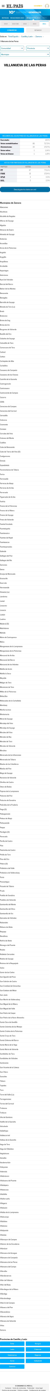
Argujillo (3, 257)
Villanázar (3, 1249)
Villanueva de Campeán (9, 1258)
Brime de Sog (5, 320)
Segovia (38, 1355)
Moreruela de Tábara (8, 760)
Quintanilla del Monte (8, 904)
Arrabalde (3, 266)
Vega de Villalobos (7, 1149)
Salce (2, 968)
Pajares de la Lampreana (9, 791)
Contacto (8, 1388)
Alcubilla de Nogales (7, 216)
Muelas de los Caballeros (9, 764)
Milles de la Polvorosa (8, 692)
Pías (1, 846)
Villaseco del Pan (6, 1307)
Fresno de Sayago (6, 515)
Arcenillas (3, 243)
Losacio (3, 610)
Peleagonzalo (5, 814)
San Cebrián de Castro (8, 981)
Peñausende (4, 823)
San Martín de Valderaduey (10, 1000)
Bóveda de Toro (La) (7, 307)
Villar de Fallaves (6, 1280)
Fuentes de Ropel (6, 538)
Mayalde (3, 678)
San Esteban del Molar (8, 991)
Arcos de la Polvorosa (8, 248)
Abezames (4, 207)
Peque (2, 828)
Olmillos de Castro (7, 782)
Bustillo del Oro (5, 334)
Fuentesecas (4, 542)
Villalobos (3, 1221)
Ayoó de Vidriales (6, 280)
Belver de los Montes (7, 289)
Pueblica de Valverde (8, 900)
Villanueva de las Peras (8, 1262)
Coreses (3, 429)
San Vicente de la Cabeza (9, 1067)
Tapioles (3, 1086)
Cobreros (3, 420)
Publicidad (30, 1388)
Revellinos (4, 936)
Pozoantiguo (4, 882)
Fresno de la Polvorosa (8, 506)
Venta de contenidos (19, 1388)
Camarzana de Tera (7, 348)
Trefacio (3, 1113)
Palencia (37, 1349)
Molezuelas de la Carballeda (10, 701)
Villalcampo (4, 1217)
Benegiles (3, 298)
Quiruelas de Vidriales (8, 918)
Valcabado (4, 1126)
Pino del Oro (4, 859)
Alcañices (3, 212)
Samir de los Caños (7, 972)
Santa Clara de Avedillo (8, 1022)
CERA (2, 402)
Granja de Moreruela (7, 574)
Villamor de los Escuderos (9, 1244)
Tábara (2, 1081)
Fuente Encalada (6, 524)
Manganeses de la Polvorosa (10, 651)
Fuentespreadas (6, 547)
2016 (25, 24)
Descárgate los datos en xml (25, 189)
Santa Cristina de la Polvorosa (11, 1031)
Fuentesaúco (5, 533)
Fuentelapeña (5, 529)
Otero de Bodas (6, 787)
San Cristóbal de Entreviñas (10, 986)
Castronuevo (4, 388)
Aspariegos (4, 271)
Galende (3, 551)
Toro (1, 1090)
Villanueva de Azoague (8, 1253)
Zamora (3, 1330)
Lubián (2, 615)
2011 (44, 24)
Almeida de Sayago (7, 234)
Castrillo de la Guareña (8, 379)
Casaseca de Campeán (8, 370)
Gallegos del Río (6, 560)
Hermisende (4, 588)
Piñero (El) (4, 864)
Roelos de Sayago (6, 959)
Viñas (2, 1326)
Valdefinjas (4, 1131)
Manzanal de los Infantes (9, 665)
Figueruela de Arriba (7, 497)
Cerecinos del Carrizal (8, 411)
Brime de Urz (5, 325)
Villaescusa (4, 1190)
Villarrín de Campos (7, 1303)
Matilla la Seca (5, 674)
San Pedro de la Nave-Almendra (12, 1018)
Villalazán (3, 1208)
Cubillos (3, 443)
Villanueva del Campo (8, 1267)
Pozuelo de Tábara (7, 886)
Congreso (12, 30)
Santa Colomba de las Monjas (11, 1027)
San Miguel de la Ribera (9, 1004)
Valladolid (38, 1361)
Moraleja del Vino (6, 723)
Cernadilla (4, 416)
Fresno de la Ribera (7, 511)
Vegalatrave (4, 1154)
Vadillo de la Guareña (8, 1122)
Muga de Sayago (6, 773)
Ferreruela (4, 492)
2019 (6, 24)
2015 (34, 24)
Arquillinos (4, 262)
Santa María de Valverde (9, 1049)
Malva (2, 642)
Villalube (3, 1235)
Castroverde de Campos (9, 393)
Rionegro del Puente (7, 945)
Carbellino (4, 366)
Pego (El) (3, 809)
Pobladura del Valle (7, 868)
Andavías (3, 239)
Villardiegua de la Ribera (9, 1289)
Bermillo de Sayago (7, 302)
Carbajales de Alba (7, 361)
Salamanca (12, 1355)
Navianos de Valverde (8, 778)
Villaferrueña (5, 1199)
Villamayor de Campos (8, 1240)
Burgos (38, 1344)
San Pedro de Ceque (7, 1013)
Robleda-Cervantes (7, 954)
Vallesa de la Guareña (8, 1140)
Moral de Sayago (6, 719)
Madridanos (4, 628)
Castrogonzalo (5, 384)
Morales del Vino (6, 732)
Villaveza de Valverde (8, 1321)
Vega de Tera (5, 1144)
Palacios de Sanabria (8, 800)
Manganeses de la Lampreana (11, 646)
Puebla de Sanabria (7, 895)
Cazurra (3, 397)
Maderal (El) (4, 624)
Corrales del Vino (6, 434)
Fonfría (2, 502)
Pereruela (3, 837)
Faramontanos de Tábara (9, 470)
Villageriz (3, 1203)
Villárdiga (3, 1294)
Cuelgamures (5, 456)
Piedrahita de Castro (7, 850)
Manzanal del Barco (7, 660)
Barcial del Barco (6, 284)
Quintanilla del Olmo (7, 909)
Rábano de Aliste (6, 927)
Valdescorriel (5, 1135)
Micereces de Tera (7, 687)
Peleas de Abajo (6, 818)
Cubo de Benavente (7, 447)
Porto (2, 877)
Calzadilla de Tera (6, 343)
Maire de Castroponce (8, 637)
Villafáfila (3, 1194)
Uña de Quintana (6, 1117)
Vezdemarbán (5, 1163)
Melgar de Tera (5, 683)
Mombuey (3, 705)
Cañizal (2, 352)
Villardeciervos (5, 1276)
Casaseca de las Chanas (9, 375)
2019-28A (15, 24)
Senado (38, 30)
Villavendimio (5, 1312)
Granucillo (4, 579)
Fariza (2, 474)
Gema (2, 569)
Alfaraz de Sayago (7, 221)
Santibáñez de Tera (7, 1054)
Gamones (3, 565)
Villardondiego (5, 1298)
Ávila (12, 1344)
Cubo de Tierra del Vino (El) (10, 452)
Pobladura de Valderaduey (10, 873)
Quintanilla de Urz (6, 914)
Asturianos (4, 275)
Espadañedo (4, 465)
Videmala (3, 1172)
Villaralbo (3, 1271)
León (12, 1349)
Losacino (3, 606)
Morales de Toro (6, 742)
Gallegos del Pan (6, 556)
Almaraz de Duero (7, 230)
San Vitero (4, 1072)
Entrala (2, 461)
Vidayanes (4, 1167)
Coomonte (4, 425)
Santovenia (4, 1063)
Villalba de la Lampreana (9, 1212)
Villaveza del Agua (7, 1316)
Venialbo (3, 1158)
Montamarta (4, 714)
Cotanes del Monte (7, 438)
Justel (2, 601)
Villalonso (3, 1226)
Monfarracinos (5, 710)
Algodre (3, 225)
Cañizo (2, 357)
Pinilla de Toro (5, 855)
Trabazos (3, 1108)
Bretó (2, 311)
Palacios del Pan (6, 796)
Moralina (3, 751)
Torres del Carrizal (7, 1104)
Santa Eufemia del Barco (9, 1040)
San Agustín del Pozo (8, 977)
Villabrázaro (4, 1176)
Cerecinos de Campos (8, 406)
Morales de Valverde (7, 746)
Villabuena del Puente (8, 1181)
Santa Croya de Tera (7, 1036)
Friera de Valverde (7, 520)
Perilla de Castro (6, 841)
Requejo (3, 932)
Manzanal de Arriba (7, 655)
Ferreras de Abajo (6, 483)
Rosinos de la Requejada (9, 963)
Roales (2, 950)
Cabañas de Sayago (7, 339)
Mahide (2, 633)
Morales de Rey (5, 737)
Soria (12, 1361)
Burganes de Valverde (8, 330)
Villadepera (4, 1185)
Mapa (45, 18)
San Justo (3, 995)
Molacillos (3, 696)
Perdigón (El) (5, 832)
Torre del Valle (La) (7, 1095)
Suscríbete (38, 6)
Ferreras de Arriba (7, 488)
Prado (2, 891)
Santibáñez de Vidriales (9, 1058)
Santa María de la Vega (8, 1045)
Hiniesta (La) (4, 592)
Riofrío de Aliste (6, 941)
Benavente (4, 293)
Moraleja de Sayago (7, 728)
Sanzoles (3, 1077)
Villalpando (4, 1230)
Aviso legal (39, 1388)
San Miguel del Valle (7, 1009)
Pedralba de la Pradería (9, 805)
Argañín (3, 253)
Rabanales (4, 923)
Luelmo (3, 619)
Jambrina (3, 597)
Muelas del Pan (5, 769)
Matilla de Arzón (6, 669)
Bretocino (3, 316)
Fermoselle (4, 479)
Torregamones (5, 1099)
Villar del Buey (5, 1285)
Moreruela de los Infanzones (10, 755)
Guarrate (3, 583)
